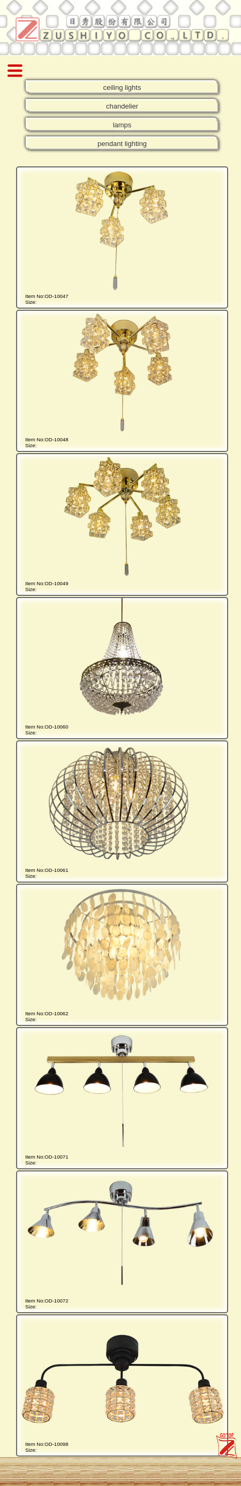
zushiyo (224, 1436)
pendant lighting (122, 144)
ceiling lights (122, 87)
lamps (122, 125)
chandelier (122, 106)
